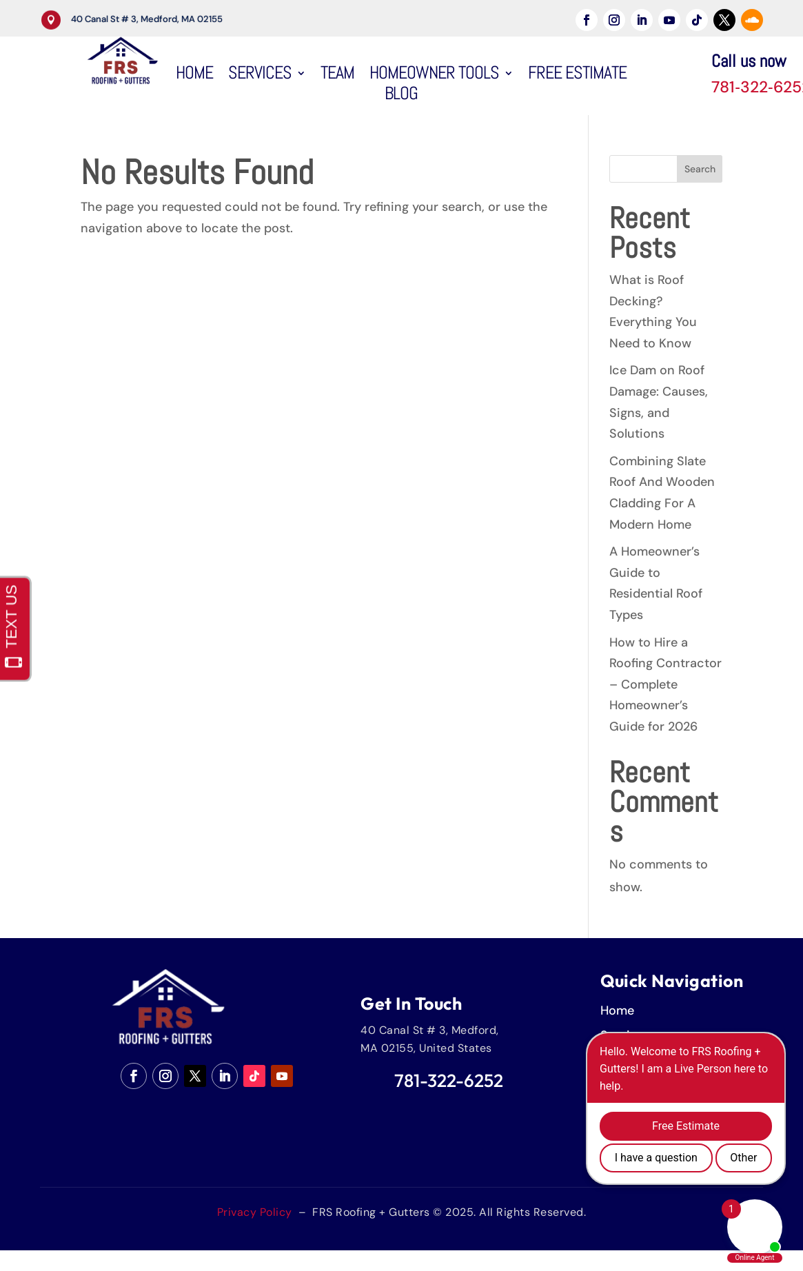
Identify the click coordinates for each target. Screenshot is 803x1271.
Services (260, 75)
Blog (401, 96)
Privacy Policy (254, 1212)
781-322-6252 (448, 1080)
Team (337, 75)
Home (194, 75)
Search (699, 169)
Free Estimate (577, 75)
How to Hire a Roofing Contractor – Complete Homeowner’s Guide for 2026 (665, 684)
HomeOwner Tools (434, 75)
